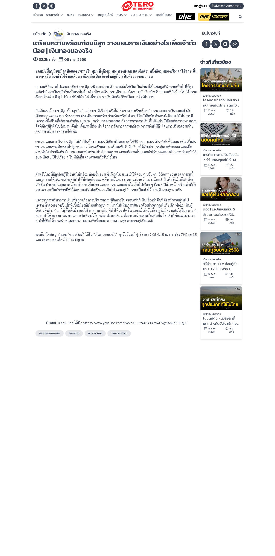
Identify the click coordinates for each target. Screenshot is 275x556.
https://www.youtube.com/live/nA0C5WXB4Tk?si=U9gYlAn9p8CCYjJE (135, 322)
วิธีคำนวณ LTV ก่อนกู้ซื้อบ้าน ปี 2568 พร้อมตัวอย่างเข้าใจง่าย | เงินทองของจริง (220, 266)
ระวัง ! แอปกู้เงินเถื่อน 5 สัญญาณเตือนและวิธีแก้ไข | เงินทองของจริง (219, 212)
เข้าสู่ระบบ (201, 6)
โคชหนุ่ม (74, 333)
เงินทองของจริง (78, 34)
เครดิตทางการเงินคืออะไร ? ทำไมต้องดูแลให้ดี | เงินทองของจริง (220, 157)
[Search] (240, 16)
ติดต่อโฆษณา (164, 15)
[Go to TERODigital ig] (51, 6)
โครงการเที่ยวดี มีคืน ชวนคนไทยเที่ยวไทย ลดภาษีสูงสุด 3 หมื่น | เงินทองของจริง (221, 102)
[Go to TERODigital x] (44, 6)
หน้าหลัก (39, 34)
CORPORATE (141, 15)
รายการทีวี (54, 15)
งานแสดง (86, 15)
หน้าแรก (38, 15)
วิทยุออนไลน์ (105, 15)
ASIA (121, 15)
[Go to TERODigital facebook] (36, 6)
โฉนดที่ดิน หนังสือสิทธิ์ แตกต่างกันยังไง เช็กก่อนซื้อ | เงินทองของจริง (221, 321)
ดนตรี (70, 15)
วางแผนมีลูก (119, 333)
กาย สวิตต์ (95, 333)
